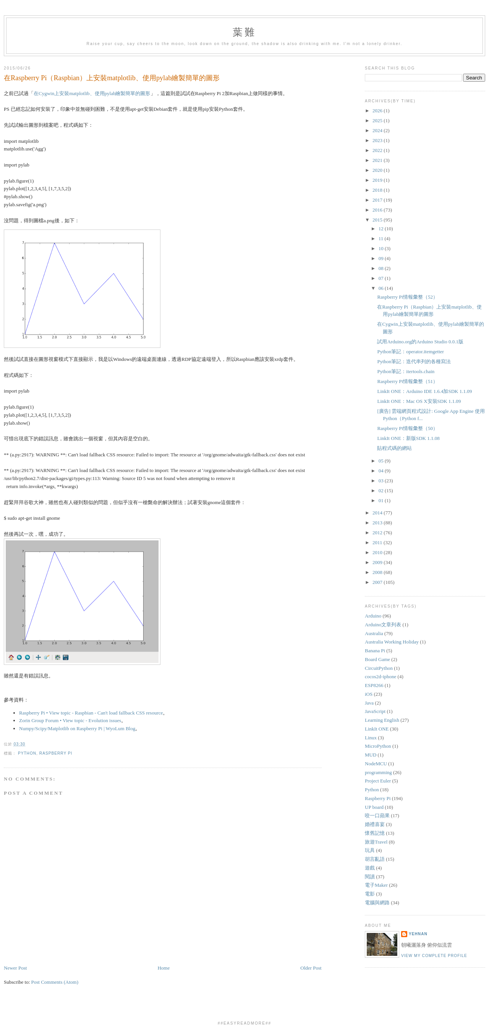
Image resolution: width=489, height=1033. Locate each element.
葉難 (244, 32)
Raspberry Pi (56, 753)
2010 (378, 552)
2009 (378, 562)
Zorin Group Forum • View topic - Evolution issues (70, 720)
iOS (368, 694)
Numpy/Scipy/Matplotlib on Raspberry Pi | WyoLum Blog (77, 728)
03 (382, 480)
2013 (378, 522)
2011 (378, 542)
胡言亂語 (375, 859)
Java (369, 703)
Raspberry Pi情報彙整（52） (407, 297)
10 (382, 248)
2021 (378, 160)
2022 (378, 150)
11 (382, 238)
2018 (378, 190)
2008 (378, 572)
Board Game (377, 659)
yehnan (418, 934)
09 (382, 258)
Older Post (310, 968)
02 (382, 490)
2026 (378, 110)
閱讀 (370, 876)
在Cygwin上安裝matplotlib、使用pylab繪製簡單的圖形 (92, 93)
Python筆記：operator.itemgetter (410, 351)
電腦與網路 (377, 902)
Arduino (373, 616)
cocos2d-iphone (380, 676)
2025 (378, 120)
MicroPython (378, 746)
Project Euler (378, 781)
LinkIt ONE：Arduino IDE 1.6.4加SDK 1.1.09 (424, 391)
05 (382, 461)
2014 (378, 513)
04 (382, 471)
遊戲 (370, 868)
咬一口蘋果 (377, 815)
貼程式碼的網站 (394, 448)
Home (163, 968)
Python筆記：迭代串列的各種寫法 (414, 361)
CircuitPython (379, 668)
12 (382, 228)
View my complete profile (434, 956)
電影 (370, 894)
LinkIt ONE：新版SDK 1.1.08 (408, 438)
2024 (378, 130)
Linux (371, 737)
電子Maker (376, 885)
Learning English (382, 720)
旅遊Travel (376, 842)
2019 (378, 180)
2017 (378, 200)
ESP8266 (374, 685)
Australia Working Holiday (392, 642)
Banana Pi (375, 650)
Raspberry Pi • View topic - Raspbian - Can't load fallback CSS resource (91, 713)
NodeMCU (376, 763)
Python (27, 753)
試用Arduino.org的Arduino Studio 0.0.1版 (420, 341)
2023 (378, 140)
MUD (370, 755)
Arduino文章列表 (383, 624)
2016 (378, 210)
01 (382, 500)
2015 (378, 220)
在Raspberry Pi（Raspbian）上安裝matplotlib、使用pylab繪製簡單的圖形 (112, 78)
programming (378, 772)
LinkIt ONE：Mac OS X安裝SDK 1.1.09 (419, 401)
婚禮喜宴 (375, 824)
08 (382, 268)
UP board (374, 807)
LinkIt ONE (377, 729)
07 (382, 278)
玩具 (370, 850)
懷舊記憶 (375, 833)
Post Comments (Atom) (55, 982)
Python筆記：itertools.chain (405, 371)
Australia (374, 633)
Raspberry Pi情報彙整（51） (407, 381)
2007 (378, 582)
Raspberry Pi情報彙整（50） (407, 428)
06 (382, 288)
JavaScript (375, 711)
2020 (378, 170)
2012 (378, 532)
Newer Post (15, 968)
